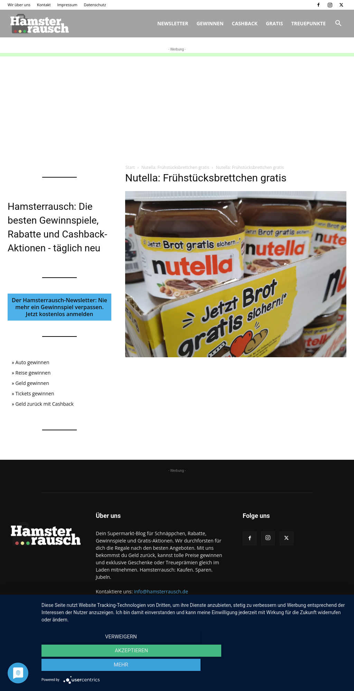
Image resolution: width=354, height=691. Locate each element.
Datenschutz (95, 4)
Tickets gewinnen (35, 393)
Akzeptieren (194, 667)
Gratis (274, 23)
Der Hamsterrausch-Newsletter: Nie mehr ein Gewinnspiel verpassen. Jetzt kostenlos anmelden (59, 307)
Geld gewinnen (32, 383)
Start (130, 167)
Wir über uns (19, 4)
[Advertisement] (177, 104)
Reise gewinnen (33, 372)
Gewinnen (209, 23)
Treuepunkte (308, 23)
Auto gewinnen (32, 362)
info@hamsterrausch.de (161, 591)
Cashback (245, 23)
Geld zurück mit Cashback (45, 404)
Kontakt (44, 4)
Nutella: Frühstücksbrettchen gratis (175, 167)
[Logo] (39, 23)
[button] (338, 24)
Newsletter (172, 23)
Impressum (67, 4)
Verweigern (87, 667)
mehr (301, 667)
